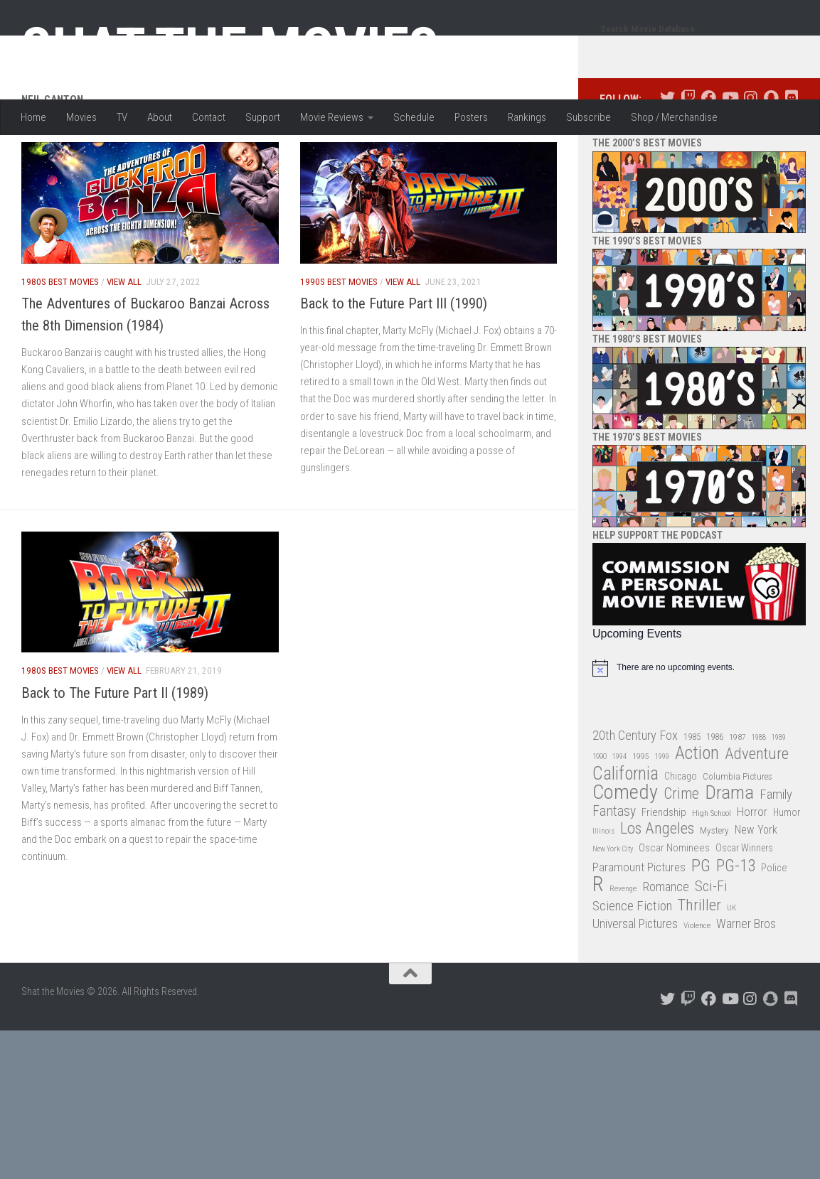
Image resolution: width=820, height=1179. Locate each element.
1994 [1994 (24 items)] (619, 813)
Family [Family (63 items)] (776, 851)
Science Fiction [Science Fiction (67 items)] (632, 963)
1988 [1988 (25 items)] (759, 794)
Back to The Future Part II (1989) (114, 749)
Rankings (527, 117)
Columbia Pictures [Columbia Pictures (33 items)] (737, 833)
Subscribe (588, 117)
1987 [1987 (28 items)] (737, 794)
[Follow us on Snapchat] (770, 154)
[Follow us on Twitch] (688, 154)
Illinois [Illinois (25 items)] (603, 888)
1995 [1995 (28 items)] (640, 813)
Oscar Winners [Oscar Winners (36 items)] (744, 904)
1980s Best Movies (60, 338)
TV (122, 117)
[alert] (699, 724)
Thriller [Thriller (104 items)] (699, 962)
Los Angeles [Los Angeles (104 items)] (657, 886)
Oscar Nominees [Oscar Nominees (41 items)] (674, 904)
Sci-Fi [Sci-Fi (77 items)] (711, 943)
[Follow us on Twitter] (667, 154)
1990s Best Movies (339, 338)
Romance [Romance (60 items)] (665, 943)
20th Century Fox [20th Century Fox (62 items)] (635, 792)
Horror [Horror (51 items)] (752, 868)
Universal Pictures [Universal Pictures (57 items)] (635, 981)
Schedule (414, 117)
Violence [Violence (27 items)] (696, 982)
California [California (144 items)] (625, 830)
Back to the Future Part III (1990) (393, 360)
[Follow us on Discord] (791, 154)
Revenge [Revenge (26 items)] (623, 945)
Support (262, 117)
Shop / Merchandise (674, 117)
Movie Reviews (331, 117)
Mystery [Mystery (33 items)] (714, 887)
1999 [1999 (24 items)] (662, 813)
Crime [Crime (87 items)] (681, 851)
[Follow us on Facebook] (708, 154)
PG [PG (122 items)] (700, 923)
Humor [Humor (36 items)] (786, 869)
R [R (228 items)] (598, 941)
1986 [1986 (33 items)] (714, 793)
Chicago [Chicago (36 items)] (680, 833)
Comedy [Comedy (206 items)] (625, 849)
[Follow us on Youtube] (729, 154)
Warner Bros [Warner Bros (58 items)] (746, 980)
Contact (208, 117)
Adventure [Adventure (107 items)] (757, 811)
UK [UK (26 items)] (731, 964)
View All (124, 338)
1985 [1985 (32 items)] (692, 793)
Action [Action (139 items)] (697, 810)
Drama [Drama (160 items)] (729, 849)
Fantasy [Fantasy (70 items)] (614, 868)
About (159, 117)
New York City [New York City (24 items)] (612, 905)
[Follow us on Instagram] (749, 154)
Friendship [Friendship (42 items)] (663, 869)
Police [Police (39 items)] (774, 925)
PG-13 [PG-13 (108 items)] (735, 923)
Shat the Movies (230, 48)
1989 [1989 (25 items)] (779, 794)
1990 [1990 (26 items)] (599, 813)
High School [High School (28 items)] (711, 870)
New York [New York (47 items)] (756, 886)
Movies (81, 117)
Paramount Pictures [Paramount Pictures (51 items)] (639, 924)
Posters (471, 117)
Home (33, 117)
